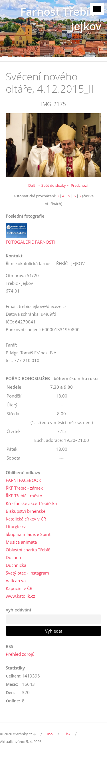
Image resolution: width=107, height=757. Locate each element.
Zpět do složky (53, 185)
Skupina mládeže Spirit (28, 534)
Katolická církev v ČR (26, 519)
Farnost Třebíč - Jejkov (60, 18)
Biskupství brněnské (25, 511)
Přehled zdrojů (20, 654)
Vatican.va (16, 580)
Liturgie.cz (16, 526)
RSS (50, 733)
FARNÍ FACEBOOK (23, 480)
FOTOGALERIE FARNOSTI (30, 242)
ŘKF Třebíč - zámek (24, 488)
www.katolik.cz (20, 596)
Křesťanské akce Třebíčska (31, 503)
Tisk (67, 733)
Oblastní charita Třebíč (28, 550)
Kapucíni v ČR (19, 588)
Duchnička (16, 565)
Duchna (13, 557)
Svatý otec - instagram (27, 573)
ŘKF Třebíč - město (24, 495)
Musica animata (21, 542)
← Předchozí (77, 185)
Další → (34, 185)
